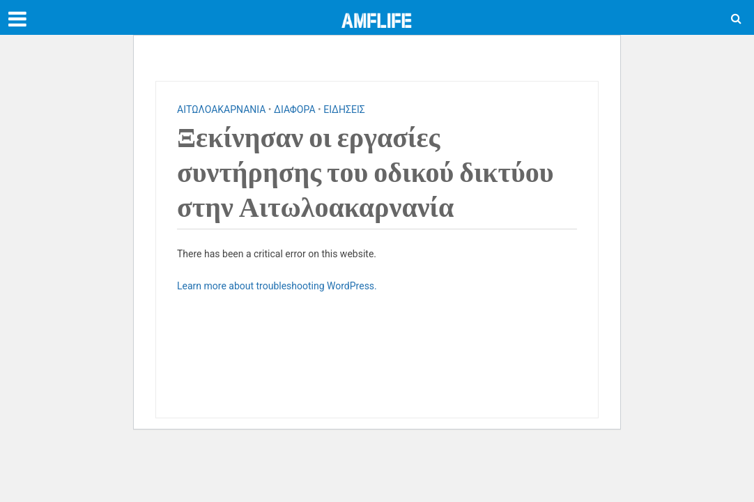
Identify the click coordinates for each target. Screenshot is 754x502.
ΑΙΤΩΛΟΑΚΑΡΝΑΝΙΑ (221, 109)
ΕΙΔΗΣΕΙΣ (344, 109)
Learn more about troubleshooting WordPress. (277, 285)
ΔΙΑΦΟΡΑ (294, 109)
